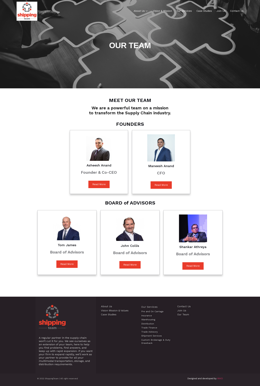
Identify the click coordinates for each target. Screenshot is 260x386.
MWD (220, 378)
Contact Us (237, 10)
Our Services (184, 10)
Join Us (221, 10)
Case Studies (204, 10)
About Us (141, 10)
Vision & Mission (162, 10)
